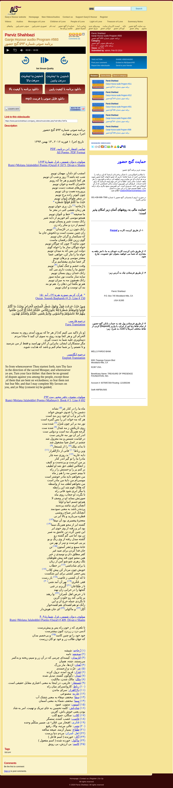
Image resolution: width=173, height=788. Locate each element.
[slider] (62, 50)
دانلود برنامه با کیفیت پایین (65, 89)
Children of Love (58, 21)
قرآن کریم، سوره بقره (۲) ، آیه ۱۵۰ (61, 295)
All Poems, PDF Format (71, 152)
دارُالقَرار (74, 690)
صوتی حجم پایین (22, 26)
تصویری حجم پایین (39, 26)
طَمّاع (76, 729)
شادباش (74, 708)
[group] (22, 50)
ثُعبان (78, 664)
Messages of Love (36, 21)
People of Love (78, 21)
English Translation (73, 357)
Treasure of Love (115, 21)
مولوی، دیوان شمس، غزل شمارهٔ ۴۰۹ (62, 616)
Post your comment (99, 62)
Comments (73, 39)
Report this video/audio (100, 65)
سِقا (77, 697)
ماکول (75, 740)
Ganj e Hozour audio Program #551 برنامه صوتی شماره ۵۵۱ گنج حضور (118, 108)
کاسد (76, 744)
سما (76, 700)
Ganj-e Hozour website (15, 17)
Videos (8, 21)
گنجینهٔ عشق (80, 28)
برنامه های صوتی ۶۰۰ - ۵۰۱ (102, 45)
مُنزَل (78, 672)
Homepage (34, 17)
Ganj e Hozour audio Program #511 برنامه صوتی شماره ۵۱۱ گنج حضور (118, 85)
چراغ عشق (92, 28)
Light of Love (96, 21)
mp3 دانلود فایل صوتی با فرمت (44, 98)
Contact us (68, 17)
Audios (19, 21)
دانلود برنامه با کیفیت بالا (24, 89)
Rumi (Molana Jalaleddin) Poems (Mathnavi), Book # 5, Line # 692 (45, 400)
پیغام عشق (134, 28)
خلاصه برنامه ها (66, 28)
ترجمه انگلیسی (76, 354)
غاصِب (75, 718)
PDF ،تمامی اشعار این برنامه (67, 149)
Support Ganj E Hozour (86, 17)
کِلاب (76, 715)
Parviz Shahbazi (98, 33)
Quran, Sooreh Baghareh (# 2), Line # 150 (60, 298)
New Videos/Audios (51, 17)
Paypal (113, 230)
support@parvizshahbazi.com (133, 190)
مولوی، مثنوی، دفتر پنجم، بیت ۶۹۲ (64, 397)
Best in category (119, 76)
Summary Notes (135, 21)
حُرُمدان (76, 657)
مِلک (78, 679)
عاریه (76, 693)
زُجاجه (77, 650)
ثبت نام (52, 26)
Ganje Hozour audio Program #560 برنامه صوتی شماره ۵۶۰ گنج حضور (118, 120)
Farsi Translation (75, 324)
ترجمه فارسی (76, 321)
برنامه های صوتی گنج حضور (102, 43)
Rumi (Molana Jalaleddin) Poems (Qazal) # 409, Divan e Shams (47, 620)
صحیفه (77, 654)
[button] (7, 50)
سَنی (76, 726)
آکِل (77, 736)
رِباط (76, 686)
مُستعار (76, 682)
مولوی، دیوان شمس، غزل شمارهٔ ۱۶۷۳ (61, 161)
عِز (79, 668)
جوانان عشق (105, 28)
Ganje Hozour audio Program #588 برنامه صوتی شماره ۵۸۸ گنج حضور (118, 131)
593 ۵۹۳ (8, 752)
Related (94, 76)
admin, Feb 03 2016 (113, 50)
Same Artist (105, 76)
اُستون (75, 704)
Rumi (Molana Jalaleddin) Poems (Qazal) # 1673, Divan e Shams (46, 165)
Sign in (7, 771)
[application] (45, 50)
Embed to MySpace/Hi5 (125, 62)
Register (104, 17)
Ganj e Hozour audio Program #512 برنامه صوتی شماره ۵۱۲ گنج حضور (118, 97)
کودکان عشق (119, 28)
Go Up (100, 778)
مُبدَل (78, 675)
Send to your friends (124, 65)
